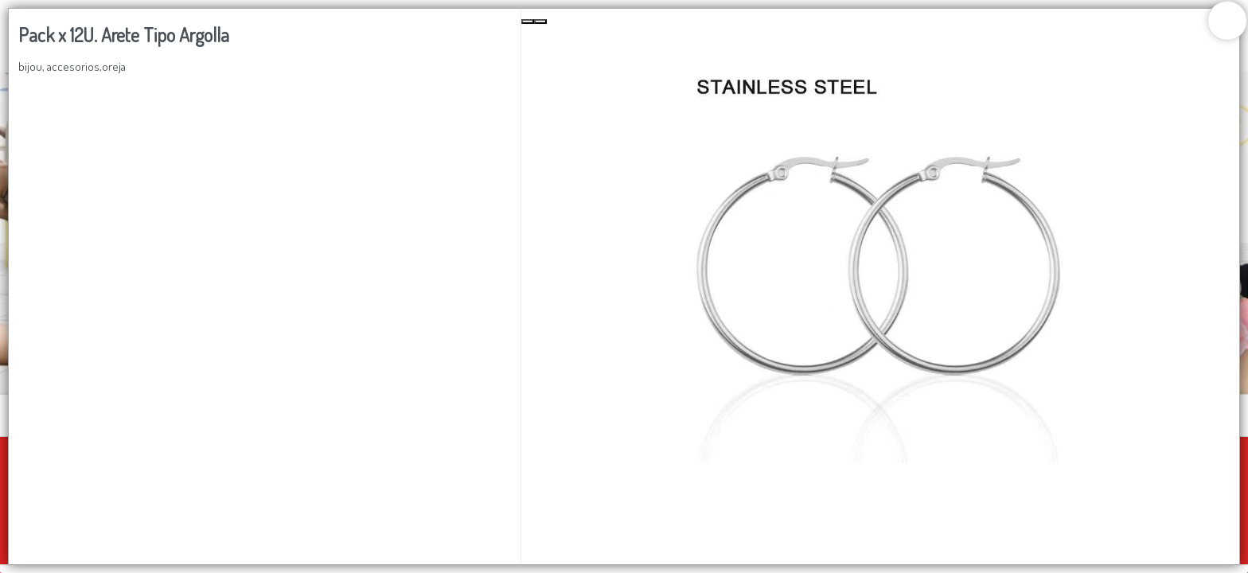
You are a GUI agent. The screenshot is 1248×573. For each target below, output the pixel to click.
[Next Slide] (540, 21)
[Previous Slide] (527, 21)
